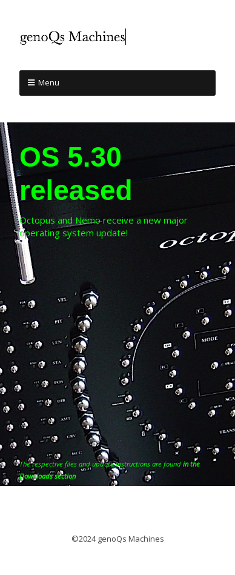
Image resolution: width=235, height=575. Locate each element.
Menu (48, 82)
